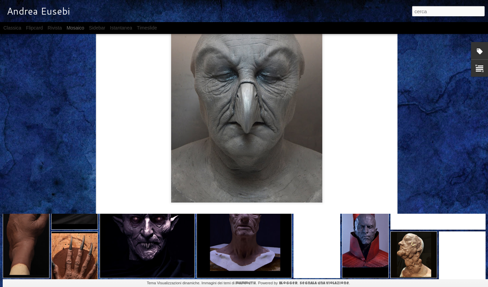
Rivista (54, 28)
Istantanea (121, 28)
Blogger (288, 283)
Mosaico (75, 28)
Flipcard (34, 28)
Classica (12, 28)
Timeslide (147, 28)
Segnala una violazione (324, 283)
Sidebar (97, 28)
